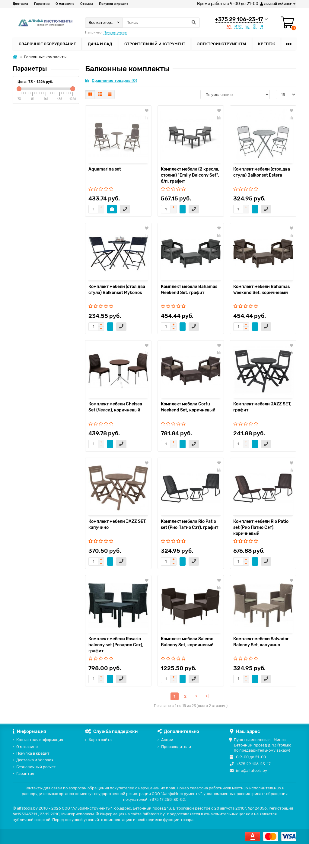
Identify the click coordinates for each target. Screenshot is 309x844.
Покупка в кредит (113, 4)
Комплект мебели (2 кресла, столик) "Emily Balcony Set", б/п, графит (190, 175)
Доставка (20, 4)
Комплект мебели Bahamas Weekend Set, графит (189, 289)
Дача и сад (100, 44)
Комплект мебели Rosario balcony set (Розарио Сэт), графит (115, 645)
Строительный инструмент (154, 44)
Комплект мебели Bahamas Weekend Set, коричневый (261, 289)
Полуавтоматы (115, 32)
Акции (167, 739)
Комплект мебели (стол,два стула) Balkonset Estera (261, 172)
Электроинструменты (221, 44)
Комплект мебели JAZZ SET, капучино (117, 524)
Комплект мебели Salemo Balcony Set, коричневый (187, 641)
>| (207, 696)
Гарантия (41, 4)
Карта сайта (100, 739)
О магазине (65, 4)
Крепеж (266, 44)
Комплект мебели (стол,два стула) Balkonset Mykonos (116, 289)
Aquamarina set (104, 169)
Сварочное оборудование (47, 44)
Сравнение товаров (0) (111, 80)
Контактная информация (39, 739)
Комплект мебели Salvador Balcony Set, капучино (261, 641)
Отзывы (86, 4)
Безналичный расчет (36, 767)
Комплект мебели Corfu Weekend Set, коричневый (188, 407)
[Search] (161, 23)
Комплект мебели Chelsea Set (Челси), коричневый (115, 407)
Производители (176, 746)
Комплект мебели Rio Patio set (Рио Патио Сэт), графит (189, 524)
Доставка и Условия (34, 760)
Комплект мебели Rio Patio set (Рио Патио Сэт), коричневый (260, 527)
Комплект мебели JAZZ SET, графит (262, 407)
